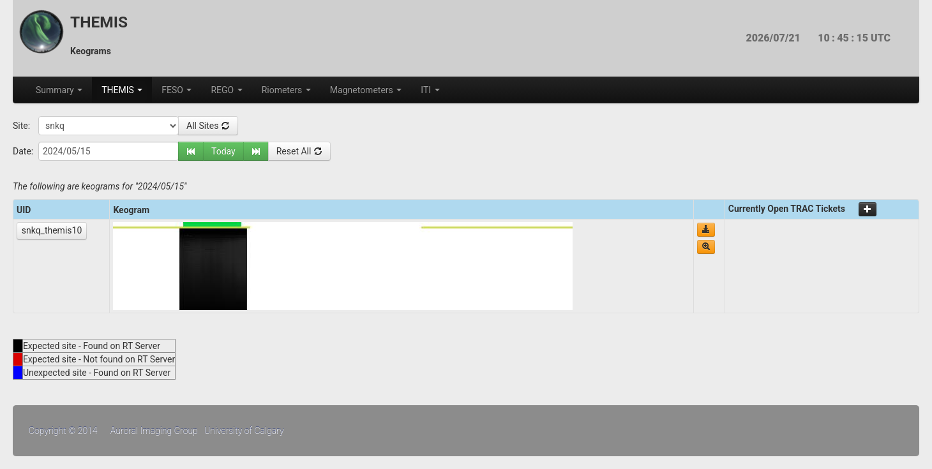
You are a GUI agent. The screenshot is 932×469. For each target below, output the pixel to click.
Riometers (286, 90)
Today (223, 151)
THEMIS (121, 90)
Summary (59, 90)
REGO (226, 90)
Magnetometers (366, 90)
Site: (21, 126)
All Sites (208, 126)
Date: (23, 151)
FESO (177, 90)
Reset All (299, 151)
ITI (430, 90)
